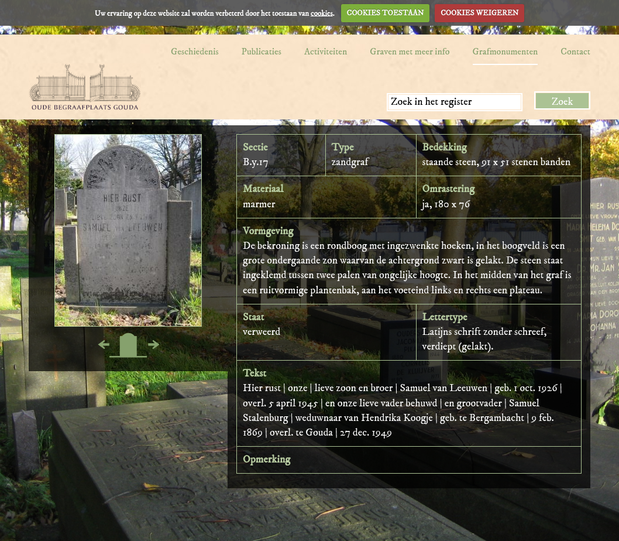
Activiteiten (325, 51)
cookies (322, 13)
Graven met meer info (409, 51)
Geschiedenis (195, 51)
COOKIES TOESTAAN (385, 13)
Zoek (562, 101)
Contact (575, 51)
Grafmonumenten (505, 51)
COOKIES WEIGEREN (479, 13)
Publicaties (261, 51)
